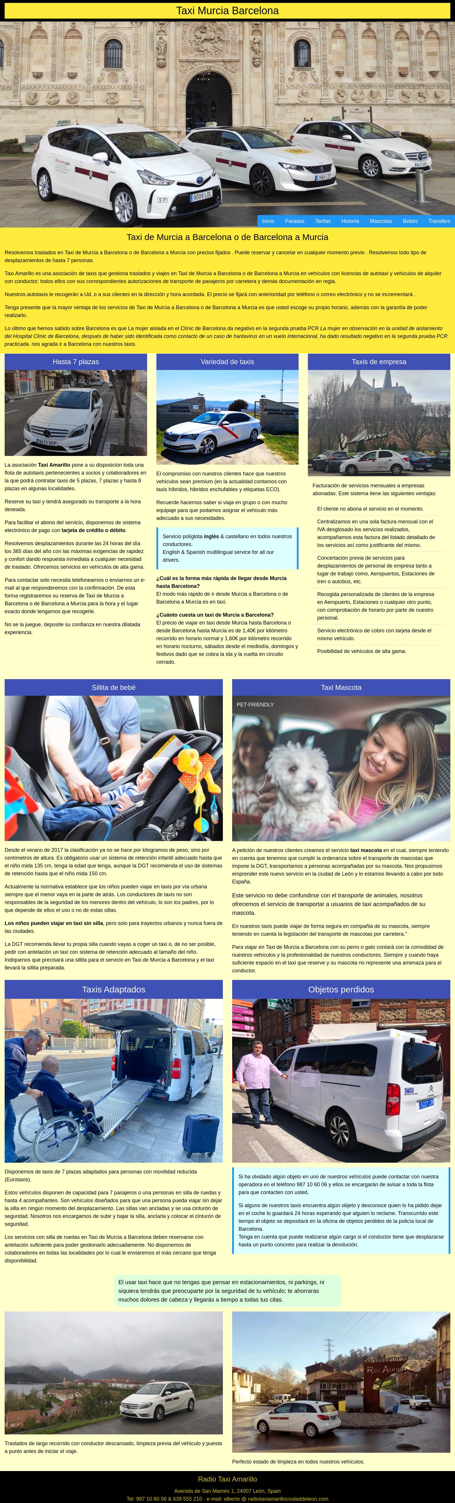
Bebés (410, 221)
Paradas (294, 221)
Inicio (268, 221)
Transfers (439, 221)
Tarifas (323, 221)
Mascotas (381, 221)
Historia (350, 221)
